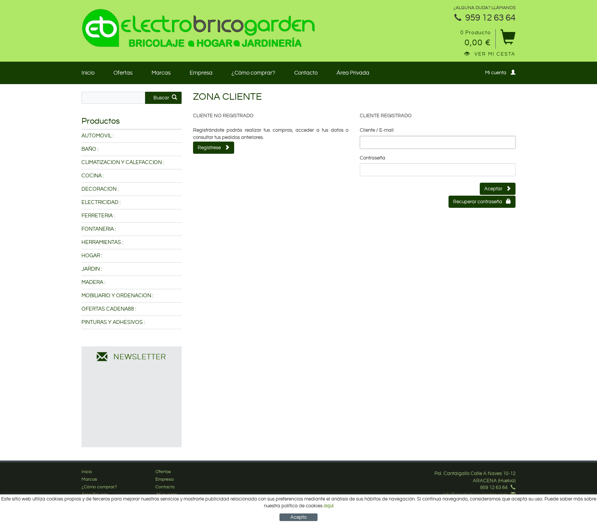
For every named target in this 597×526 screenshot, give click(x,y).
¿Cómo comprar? (253, 73)
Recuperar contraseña (482, 201)
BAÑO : (90, 149)
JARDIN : (91, 269)
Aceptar (497, 188)
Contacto (306, 73)
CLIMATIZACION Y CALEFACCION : (122, 162)
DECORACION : (100, 189)
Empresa (201, 73)
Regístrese (214, 147)
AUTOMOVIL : (97, 136)
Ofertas (122, 73)
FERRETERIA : (98, 215)
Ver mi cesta (490, 54)
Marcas (161, 73)
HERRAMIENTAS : (102, 242)
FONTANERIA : (98, 229)
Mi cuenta (500, 72)
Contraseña (372, 158)
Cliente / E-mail (377, 130)
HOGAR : (91, 255)
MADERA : (93, 282)
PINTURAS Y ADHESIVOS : (113, 322)
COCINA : (92, 176)
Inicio (87, 73)
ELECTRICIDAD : (101, 202)
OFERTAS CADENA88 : (108, 309)
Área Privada (353, 73)
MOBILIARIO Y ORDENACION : (117, 295)
